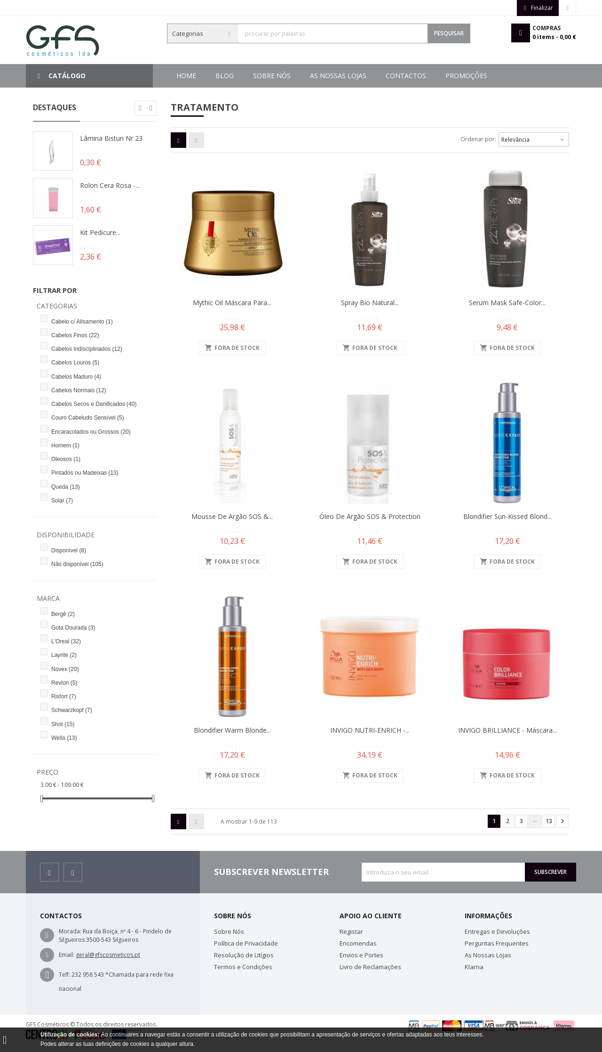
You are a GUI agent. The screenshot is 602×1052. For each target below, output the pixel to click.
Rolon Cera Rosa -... (110, 185)
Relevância (533, 138)
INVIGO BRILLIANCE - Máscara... (507, 730)
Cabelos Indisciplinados (86, 349)
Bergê (63, 614)
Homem (65, 445)
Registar (351, 931)
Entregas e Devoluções (497, 931)
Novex (65, 669)
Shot (62, 724)
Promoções (236, 75)
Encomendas (358, 943)
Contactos (298, 75)
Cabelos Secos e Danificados (93, 404)
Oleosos (65, 459)
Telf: (64, 975)
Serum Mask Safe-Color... (507, 302)
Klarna (474, 967)
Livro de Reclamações (370, 967)
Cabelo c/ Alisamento (82, 321)
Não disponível (77, 564)
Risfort (63, 696)
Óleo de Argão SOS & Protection (369, 516)
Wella (64, 738)
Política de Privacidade (246, 943)
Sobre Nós (435, 75)
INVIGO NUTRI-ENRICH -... (370, 730)
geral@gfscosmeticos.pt (108, 955)
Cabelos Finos (75, 335)
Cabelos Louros (75, 362)
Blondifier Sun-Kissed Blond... (507, 516)
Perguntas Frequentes (497, 943)
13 (549, 821)
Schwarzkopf (71, 710)
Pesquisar (449, 33)
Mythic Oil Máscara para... (232, 302)
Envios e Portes (361, 955)
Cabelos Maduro (76, 376)
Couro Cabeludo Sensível (87, 417)
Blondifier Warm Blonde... (232, 730)
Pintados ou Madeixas (85, 472)
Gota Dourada (73, 627)
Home (186, 75)
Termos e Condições (243, 967)
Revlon (64, 683)
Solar (62, 500)
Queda (65, 487)
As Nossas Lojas (367, 75)
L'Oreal (66, 641)
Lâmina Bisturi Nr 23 (111, 138)
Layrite (64, 655)
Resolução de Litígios (244, 955)
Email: (66, 955)
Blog (484, 75)
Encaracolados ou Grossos (91, 432)
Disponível (68, 550)
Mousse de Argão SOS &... (232, 516)
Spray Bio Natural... (370, 302)
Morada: (70, 931)
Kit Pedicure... (100, 232)
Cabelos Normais (78, 390)
